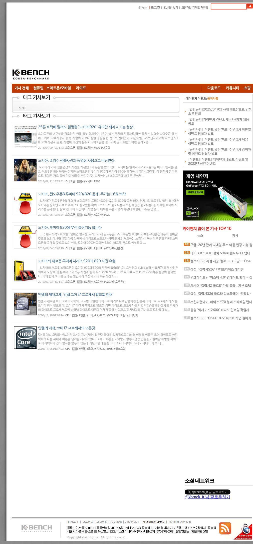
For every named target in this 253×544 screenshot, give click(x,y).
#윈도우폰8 (117, 282)
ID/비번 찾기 (170, 7)
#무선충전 (117, 248)
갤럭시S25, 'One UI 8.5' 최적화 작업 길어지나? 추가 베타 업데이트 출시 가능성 (217, 319)
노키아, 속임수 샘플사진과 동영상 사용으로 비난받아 (76, 160)
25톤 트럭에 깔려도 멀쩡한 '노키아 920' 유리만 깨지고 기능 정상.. (86, 127)
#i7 (96, 315)
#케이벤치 (132, 315)
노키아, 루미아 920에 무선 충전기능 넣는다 (70, 228)
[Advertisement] (126, 47)
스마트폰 (70, 148)
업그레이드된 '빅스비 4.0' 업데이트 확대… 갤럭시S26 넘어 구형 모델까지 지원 (218, 278)
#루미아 (98, 215)
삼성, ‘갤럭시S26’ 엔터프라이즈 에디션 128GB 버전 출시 (214, 270)
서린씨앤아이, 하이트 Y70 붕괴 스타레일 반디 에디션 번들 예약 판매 (218, 303)
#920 (97, 148)
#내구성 (105, 148)
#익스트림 (119, 315)
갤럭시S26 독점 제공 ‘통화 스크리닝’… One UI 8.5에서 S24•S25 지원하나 (217, 262)
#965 (110, 315)
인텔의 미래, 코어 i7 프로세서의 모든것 (66, 328)
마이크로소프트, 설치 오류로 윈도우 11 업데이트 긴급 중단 (217, 254)
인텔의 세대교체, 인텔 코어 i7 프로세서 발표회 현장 (75, 294)
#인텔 (82, 315)
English (143, 7)
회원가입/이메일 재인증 (194, 7)
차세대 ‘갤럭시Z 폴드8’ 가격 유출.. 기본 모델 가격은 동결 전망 (217, 287)
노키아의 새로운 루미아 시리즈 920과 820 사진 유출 (76, 261)
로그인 (155, 8)
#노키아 (88, 148)
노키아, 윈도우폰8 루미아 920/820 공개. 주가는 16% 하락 (82, 194)
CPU (68, 315)
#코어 (90, 315)
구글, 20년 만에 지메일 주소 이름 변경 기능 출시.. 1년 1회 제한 (218, 246)
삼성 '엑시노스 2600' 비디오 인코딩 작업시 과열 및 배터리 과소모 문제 (216, 311)
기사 (235, 236)
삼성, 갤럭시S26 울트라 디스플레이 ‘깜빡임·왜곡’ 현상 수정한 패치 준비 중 (217, 295)
